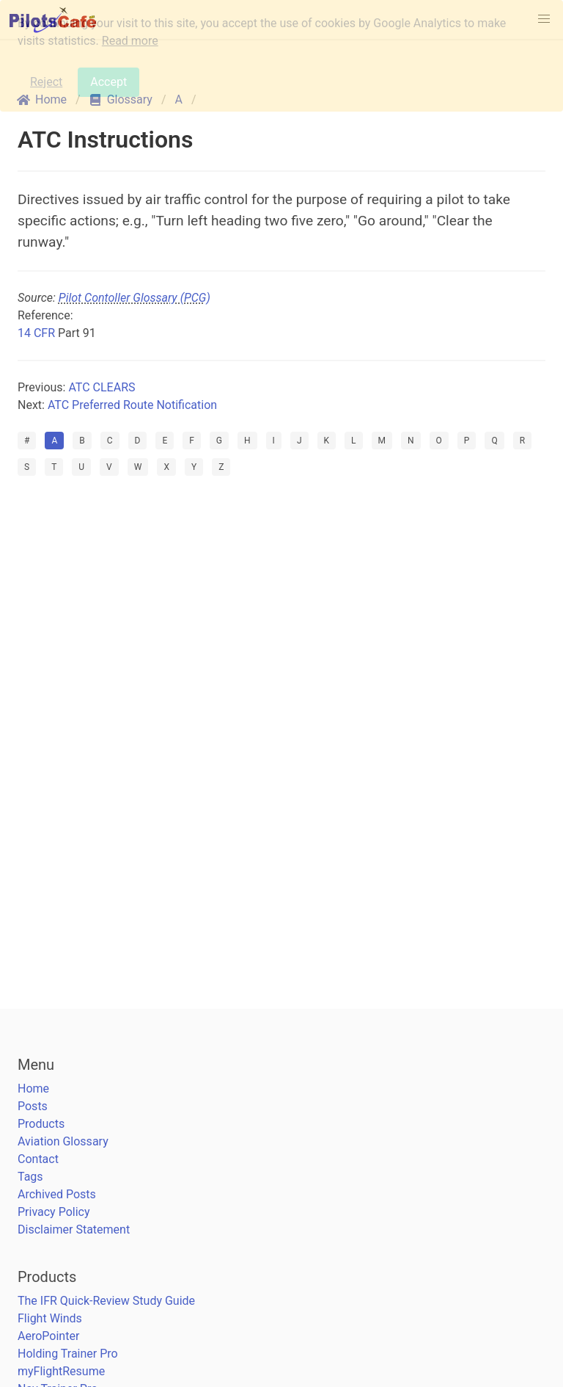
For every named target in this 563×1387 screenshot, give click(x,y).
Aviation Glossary (63, 1141)
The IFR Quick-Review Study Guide (106, 1301)
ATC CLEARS (101, 387)
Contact (38, 1159)
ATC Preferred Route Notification (132, 405)
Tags (30, 1177)
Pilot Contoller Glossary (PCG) (134, 298)
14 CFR (36, 333)
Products (41, 1124)
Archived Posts (57, 1194)
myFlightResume (61, 1371)
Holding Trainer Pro (68, 1354)
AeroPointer (48, 1336)
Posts (33, 1106)
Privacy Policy (54, 1212)
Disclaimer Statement (74, 1229)
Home (33, 1089)
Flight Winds (50, 1318)
